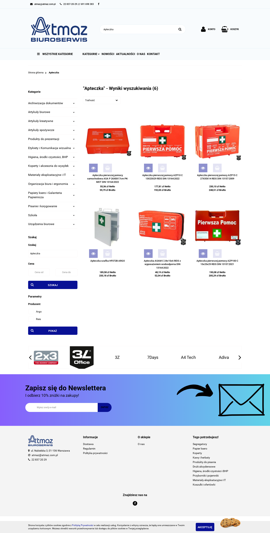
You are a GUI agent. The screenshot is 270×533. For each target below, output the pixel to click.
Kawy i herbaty (201, 457)
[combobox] (102, 100)
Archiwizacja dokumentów (51, 103)
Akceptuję (209, 527)
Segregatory (200, 444)
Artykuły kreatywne (51, 121)
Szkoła (51, 215)
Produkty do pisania (204, 462)
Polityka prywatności (95, 453)
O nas (141, 54)
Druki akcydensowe (204, 466)
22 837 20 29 (39, 459)
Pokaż (52, 330)
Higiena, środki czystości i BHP (210, 471)
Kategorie (91, 54)
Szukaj (53, 285)
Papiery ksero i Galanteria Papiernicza (51, 195)
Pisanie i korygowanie (51, 206)
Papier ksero (200, 448)
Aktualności (125, 54)
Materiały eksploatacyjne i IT (51, 175)
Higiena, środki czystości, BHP (51, 157)
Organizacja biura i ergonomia (51, 184)
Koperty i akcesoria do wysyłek (51, 166)
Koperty (197, 453)
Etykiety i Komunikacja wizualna (51, 148)
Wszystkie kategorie (55, 54)
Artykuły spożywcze (51, 130)
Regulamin (89, 448)
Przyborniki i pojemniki (206, 475)
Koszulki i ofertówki (204, 484)
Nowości (108, 54)
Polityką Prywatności (82, 525)
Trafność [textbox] (90, 100)
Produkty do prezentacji (51, 139)
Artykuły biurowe (51, 112)
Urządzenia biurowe (51, 224)
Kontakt (153, 54)
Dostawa (88, 444)
